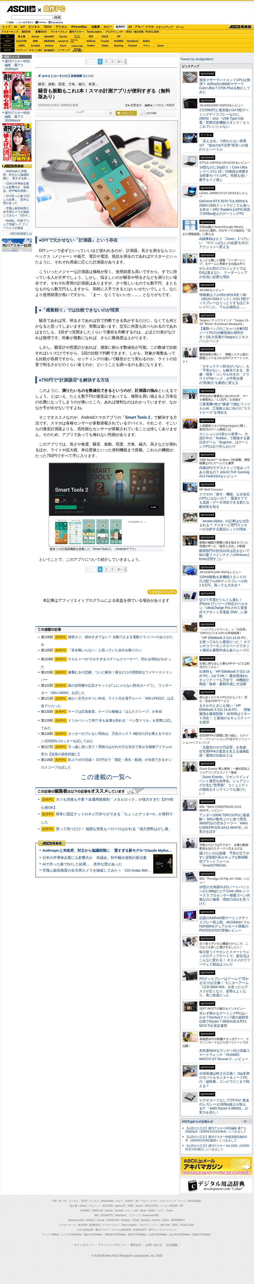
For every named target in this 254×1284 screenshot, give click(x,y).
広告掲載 (172, 1245)
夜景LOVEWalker (137, 1234)
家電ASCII (41, 31)
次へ (120, 61)
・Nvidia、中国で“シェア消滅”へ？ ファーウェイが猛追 (16, 224)
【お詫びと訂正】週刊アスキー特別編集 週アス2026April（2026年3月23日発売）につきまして (215, 1130)
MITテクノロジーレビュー (163, 1229)
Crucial (105, 41)
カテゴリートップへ (162, 592)
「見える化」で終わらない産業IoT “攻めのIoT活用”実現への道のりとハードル (223, 145)
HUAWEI (119, 41)
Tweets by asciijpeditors (196, 59)
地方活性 (139, 31)
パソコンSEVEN (77, 36)
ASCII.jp (20, 9)
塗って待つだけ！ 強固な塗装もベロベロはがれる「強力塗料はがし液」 (114, 829)
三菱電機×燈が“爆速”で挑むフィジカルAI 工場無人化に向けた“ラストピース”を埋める (224, 408)
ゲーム (180, 27)
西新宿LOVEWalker (115, 1234)
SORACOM (113, 1220)
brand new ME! (151, 1215)
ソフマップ (63, 50)
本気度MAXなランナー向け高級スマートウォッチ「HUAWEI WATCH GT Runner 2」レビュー (224, 1055)
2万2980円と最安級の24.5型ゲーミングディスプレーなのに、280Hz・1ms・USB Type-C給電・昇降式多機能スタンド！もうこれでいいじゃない (224, 118)
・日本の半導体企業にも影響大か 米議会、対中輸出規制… (16, 187)
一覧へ (245, 1121)
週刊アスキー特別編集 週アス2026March (17, 116)
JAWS (21, 45)
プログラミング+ (114, 31)
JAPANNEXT (49, 50)
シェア (80, 111)
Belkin (146, 41)
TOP (54, 1201)
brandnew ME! (77, 50)
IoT (23, 27)
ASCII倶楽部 (241, 27)
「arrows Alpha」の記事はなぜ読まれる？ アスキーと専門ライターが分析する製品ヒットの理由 (224, 525)
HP (119, 36)
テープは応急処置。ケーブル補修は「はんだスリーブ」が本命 (115, 711)
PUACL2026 (152, 31)
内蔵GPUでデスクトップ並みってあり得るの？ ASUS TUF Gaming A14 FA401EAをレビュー (224, 472)
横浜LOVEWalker (93, 1234)
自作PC (53, 8)
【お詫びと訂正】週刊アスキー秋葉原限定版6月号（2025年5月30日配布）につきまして (216, 1138)
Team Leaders (129, 1225)
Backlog (118, 45)
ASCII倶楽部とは (21, 233)
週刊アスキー (76, 31)
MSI (91, 36)
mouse (35, 36)
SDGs (129, 31)
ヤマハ (146, 45)
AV (130, 27)
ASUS (105, 36)
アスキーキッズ (9, 31)
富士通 (21, 36)
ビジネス (34, 27)
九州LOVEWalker (158, 1234)
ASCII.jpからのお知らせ (197, 1121)
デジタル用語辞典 (121, 1229)
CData (104, 45)
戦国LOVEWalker (201, 1234)
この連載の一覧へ (106, 777)
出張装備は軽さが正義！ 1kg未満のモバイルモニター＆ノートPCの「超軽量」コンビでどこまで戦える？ (224, 1079)
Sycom (63, 36)
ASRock (90, 41)
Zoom (160, 45)
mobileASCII (140, 1229)
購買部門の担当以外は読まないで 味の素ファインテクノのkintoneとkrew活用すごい (226, 555)
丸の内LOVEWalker (179, 1234)
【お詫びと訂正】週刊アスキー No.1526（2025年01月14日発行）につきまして (217, 1147)
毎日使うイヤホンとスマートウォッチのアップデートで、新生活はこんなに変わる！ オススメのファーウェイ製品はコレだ (224, 958)
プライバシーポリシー (112, 1245)
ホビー (108, 27)
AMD (35, 41)
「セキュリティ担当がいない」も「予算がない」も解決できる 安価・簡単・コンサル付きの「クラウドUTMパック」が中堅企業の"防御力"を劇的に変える (224, 374)
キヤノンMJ (35, 50)
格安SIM (26, 31)
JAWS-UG (97, 1210)
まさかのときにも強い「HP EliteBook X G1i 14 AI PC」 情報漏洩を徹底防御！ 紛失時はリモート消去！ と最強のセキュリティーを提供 (224, 714)
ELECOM (21, 41)
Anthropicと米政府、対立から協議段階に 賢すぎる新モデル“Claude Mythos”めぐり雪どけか (119, 850)
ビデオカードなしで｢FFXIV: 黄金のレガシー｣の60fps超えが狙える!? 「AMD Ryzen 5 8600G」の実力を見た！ (224, 1106)
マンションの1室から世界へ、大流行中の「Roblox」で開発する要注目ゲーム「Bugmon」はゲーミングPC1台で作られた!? (224, 440)
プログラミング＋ (148, 1225)
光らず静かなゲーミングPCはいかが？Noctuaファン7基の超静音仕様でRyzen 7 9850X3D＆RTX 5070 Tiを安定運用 (223, 1019)
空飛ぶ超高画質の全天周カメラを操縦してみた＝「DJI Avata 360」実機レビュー (107, 870)
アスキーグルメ (58, 31)
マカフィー (22, 50)
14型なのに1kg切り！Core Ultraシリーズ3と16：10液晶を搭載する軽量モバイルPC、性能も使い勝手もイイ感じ (224, 173)
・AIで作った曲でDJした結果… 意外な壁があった (16, 199)
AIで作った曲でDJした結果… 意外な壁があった (82, 864)
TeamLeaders (94, 31)
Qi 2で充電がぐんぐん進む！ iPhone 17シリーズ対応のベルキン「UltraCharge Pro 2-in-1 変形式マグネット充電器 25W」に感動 (223, 608)
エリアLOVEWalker (71, 1234)
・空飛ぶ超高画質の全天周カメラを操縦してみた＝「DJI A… (16, 212)
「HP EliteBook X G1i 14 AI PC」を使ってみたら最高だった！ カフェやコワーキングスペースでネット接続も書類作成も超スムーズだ (224, 644)
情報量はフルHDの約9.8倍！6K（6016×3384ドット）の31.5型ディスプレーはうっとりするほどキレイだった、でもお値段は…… (224, 301)
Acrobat (35, 45)
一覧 (109, 113)
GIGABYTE (63, 41)
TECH (48, 27)
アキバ (139, 27)
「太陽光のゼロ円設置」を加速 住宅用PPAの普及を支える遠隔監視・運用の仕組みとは (224, 751)
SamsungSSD (74, 41)
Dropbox (91, 45)
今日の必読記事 (84, 1229)
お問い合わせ (153, 1245)
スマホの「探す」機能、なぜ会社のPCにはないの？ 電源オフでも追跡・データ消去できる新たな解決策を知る (224, 500)
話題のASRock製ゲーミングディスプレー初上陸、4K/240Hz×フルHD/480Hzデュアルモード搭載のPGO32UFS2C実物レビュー (224, 924)
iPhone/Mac (79, 27)
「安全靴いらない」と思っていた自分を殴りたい (105, 650)
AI (15, 27)
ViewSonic (133, 41)
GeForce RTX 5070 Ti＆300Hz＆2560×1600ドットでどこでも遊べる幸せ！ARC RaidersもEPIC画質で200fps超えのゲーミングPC (224, 207)
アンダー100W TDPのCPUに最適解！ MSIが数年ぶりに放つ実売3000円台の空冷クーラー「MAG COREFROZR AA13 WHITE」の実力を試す (224, 823)
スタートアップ (164, 27)
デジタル (61, 27)
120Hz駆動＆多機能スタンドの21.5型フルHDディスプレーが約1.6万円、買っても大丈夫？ (223, 581)
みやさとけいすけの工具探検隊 (62, 76)
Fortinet (132, 45)
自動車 (95, 27)
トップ (6, 27)
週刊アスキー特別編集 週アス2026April (17, 65)
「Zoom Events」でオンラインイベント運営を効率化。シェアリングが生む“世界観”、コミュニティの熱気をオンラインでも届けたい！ (224, 785)
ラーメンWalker (50, 1234)
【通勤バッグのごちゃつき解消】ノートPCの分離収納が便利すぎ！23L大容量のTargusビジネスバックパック (224, 335)
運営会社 (136, 1245)
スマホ (149, 27)
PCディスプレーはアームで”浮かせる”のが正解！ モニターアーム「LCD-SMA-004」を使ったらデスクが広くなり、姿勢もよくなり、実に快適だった (224, 987)
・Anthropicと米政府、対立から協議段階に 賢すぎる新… (16, 174)
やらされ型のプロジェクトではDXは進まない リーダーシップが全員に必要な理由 (223, 272)
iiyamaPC (49, 36)
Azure (63, 45)
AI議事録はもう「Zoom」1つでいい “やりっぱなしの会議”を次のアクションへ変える (224, 243)
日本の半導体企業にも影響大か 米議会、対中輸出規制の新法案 (94, 858)
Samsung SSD (76, 1220)
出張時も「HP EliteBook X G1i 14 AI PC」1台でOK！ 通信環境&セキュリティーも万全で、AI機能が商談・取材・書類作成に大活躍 (224, 678)
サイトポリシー (84, 1245)
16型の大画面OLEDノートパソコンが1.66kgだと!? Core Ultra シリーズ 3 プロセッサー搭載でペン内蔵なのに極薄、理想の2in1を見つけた (224, 895)
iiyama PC (120, 1205)
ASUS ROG (49, 41)
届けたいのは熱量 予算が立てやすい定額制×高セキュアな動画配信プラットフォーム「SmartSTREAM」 (224, 859)
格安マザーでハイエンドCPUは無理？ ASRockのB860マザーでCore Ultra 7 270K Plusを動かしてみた (224, 86)
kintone (49, 45)
